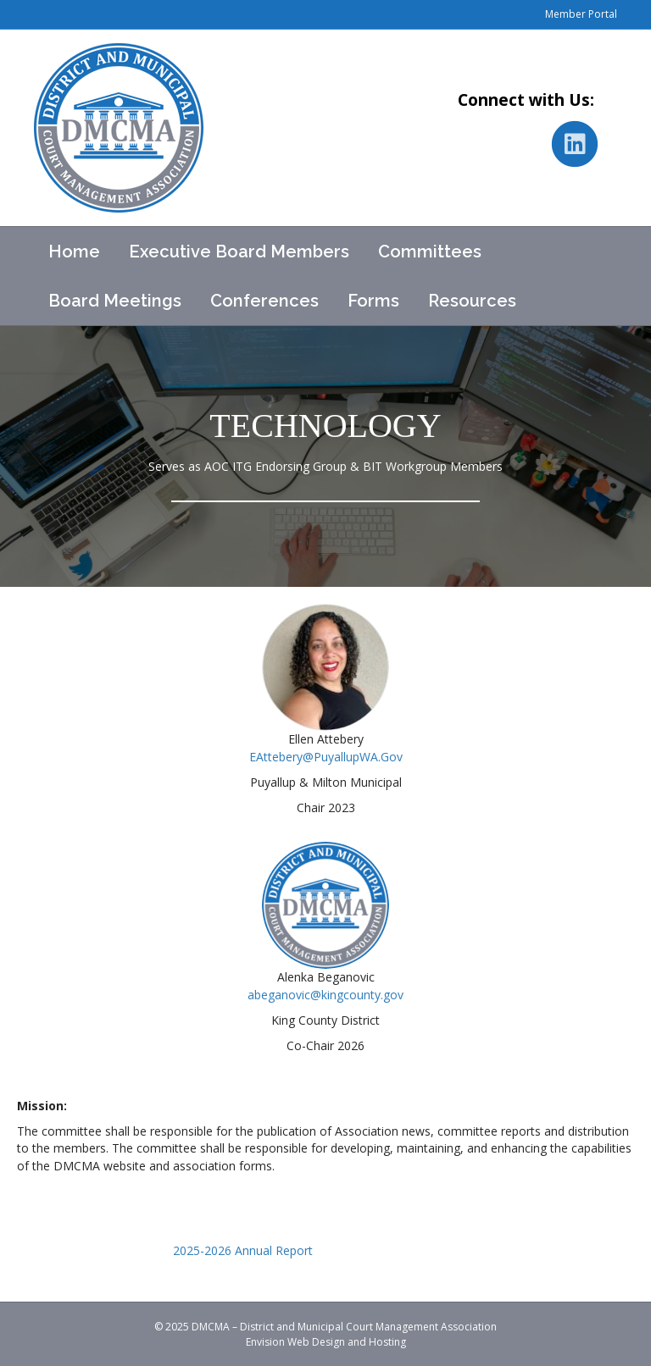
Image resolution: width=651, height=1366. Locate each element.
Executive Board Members (239, 251)
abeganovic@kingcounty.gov (325, 995)
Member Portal (581, 14)
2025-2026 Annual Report (243, 1250)
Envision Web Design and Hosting (326, 1342)
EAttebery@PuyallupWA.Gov (326, 757)
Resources (472, 300)
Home (74, 251)
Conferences (264, 300)
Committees (429, 251)
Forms (373, 300)
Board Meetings (114, 300)
